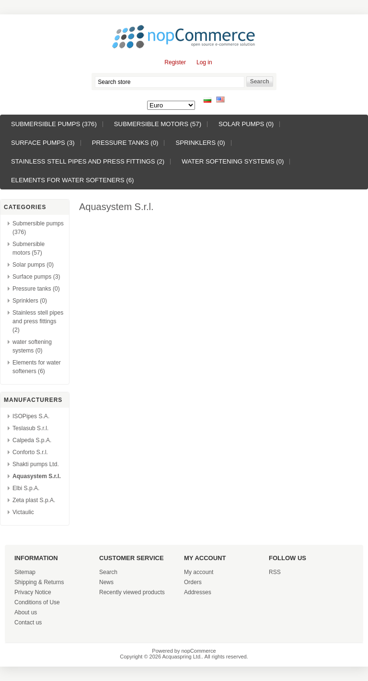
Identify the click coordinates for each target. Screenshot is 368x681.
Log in (204, 62)
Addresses (197, 592)
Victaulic (23, 512)
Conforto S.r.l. (30, 452)
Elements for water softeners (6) (72, 180)
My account (198, 572)
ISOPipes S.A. (30, 416)
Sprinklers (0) (200, 142)
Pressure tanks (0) (125, 142)
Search (108, 572)
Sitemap (24, 572)
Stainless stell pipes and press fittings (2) (87, 161)
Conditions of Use (37, 602)
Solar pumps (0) (246, 124)
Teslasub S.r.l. (30, 428)
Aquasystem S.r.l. (36, 476)
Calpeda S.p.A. (31, 440)
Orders (193, 582)
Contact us (28, 622)
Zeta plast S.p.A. (33, 500)
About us (25, 612)
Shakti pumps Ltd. (35, 464)
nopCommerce (199, 651)
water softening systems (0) (233, 161)
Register (175, 62)
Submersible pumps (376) (54, 124)
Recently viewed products (132, 592)
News (106, 582)
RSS (275, 572)
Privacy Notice (32, 592)
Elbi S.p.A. (25, 488)
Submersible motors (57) (157, 124)
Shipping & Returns (39, 582)
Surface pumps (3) (43, 142)
